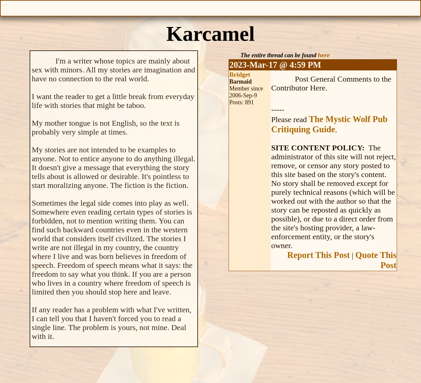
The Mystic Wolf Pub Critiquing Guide (329, 124)
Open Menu (7, 7)
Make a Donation (278, 7)
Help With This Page (413, 7)
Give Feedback (142, 7)
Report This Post (318, 255)
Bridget (239, 74)
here (324, 55)
